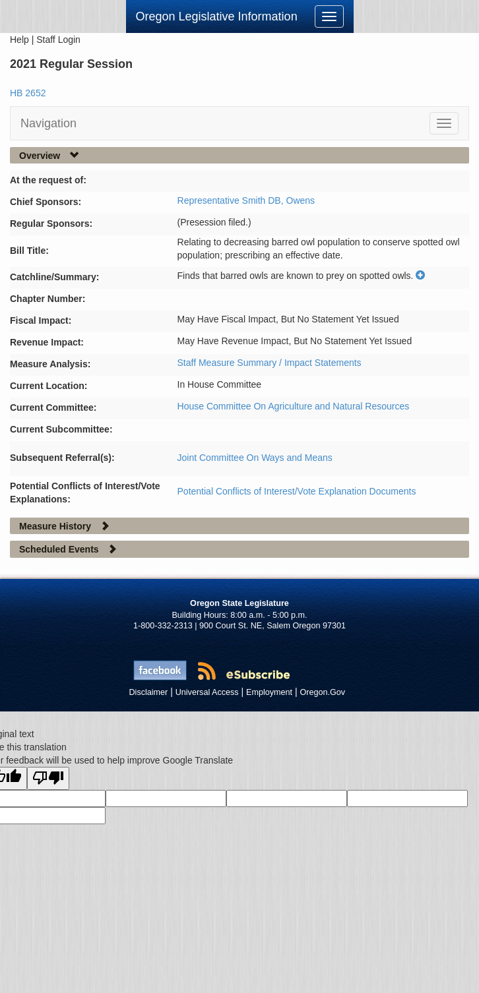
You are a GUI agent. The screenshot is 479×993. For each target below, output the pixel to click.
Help (19, 39)
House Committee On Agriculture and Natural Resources (293, 406)
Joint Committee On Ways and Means (255, 457)
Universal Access (207, 692)
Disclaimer (148, 692)
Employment (269, 692)
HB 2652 (28, 93)
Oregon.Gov (322, 692)
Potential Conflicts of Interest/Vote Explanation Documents (296, 491)
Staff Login (58, 39)
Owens (300, 200)
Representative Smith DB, (231, 200)
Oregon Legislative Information (217, 16)
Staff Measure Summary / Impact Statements (269, 362)
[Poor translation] (48, 778)
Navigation (48, 123)
